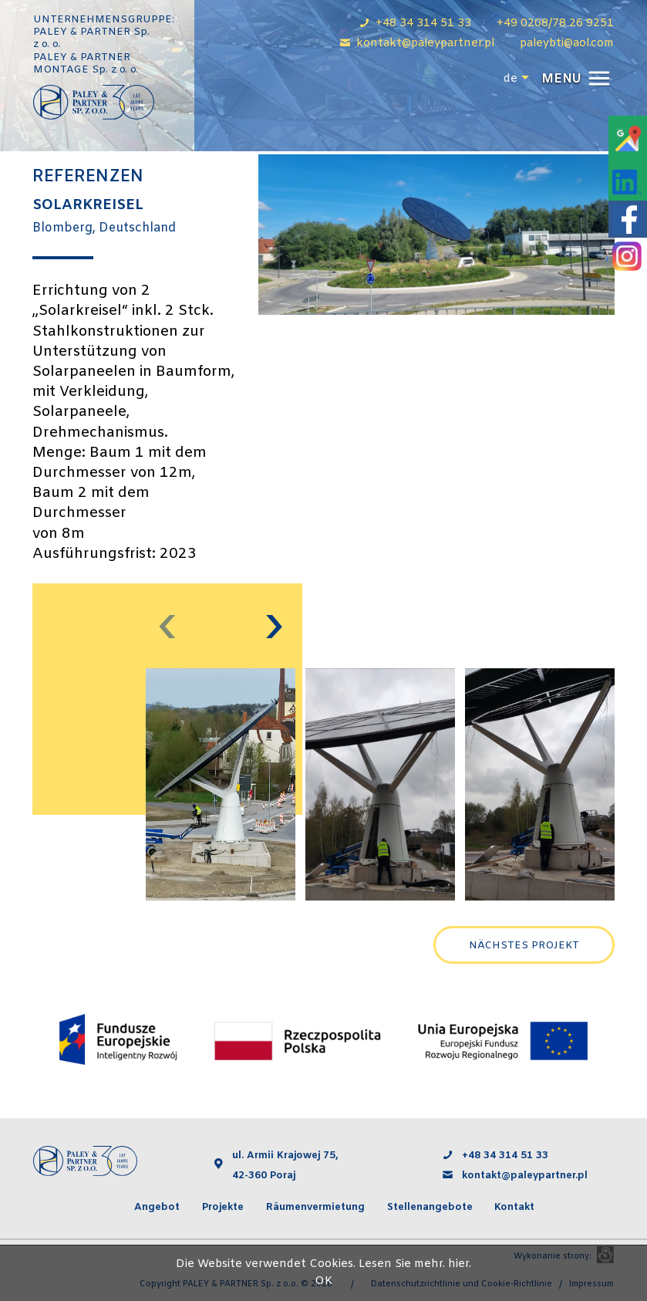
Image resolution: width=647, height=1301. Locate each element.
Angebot (157, 1207)
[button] (574, 79)
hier (458, 1264)
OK (323, 1281)
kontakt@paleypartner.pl (526, 1175)
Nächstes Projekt (524, 945)
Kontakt (514, 1207)
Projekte (223, 1207)
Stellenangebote (430, 1207)
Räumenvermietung (315, 1207)
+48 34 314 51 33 (505, 1155)
